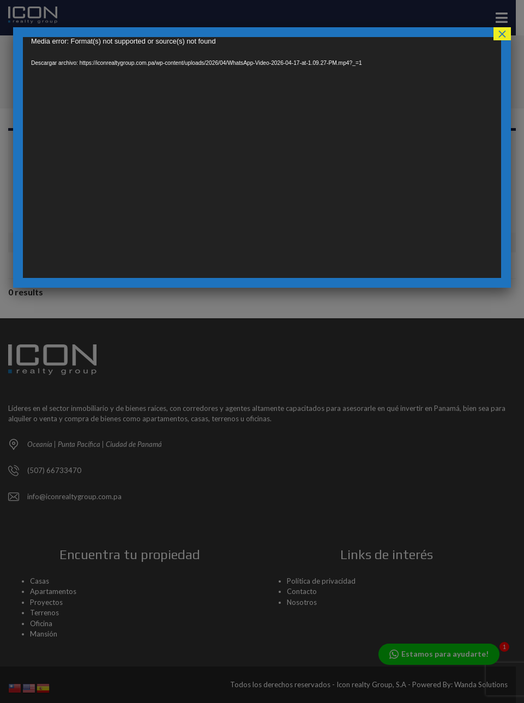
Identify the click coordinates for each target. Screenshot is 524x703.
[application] (262, 157)
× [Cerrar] (502, 33)
